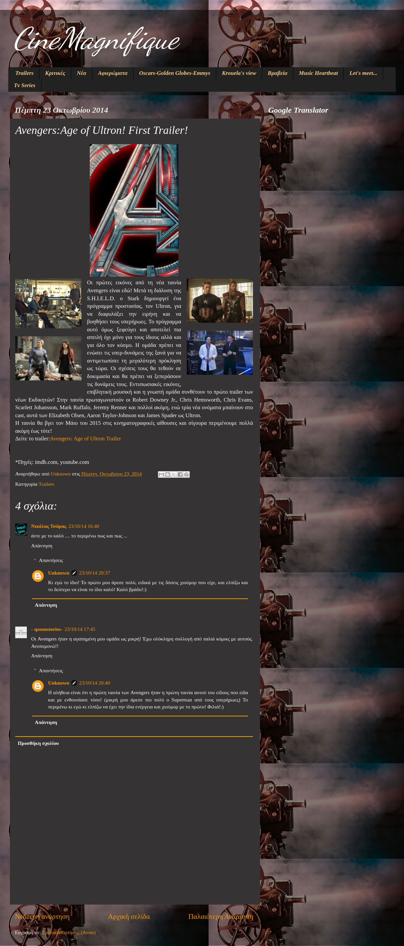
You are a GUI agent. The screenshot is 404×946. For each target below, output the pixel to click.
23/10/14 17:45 (80, 629)
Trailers (24, 73)
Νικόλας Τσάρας (48, 526)
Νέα (81, 73)
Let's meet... (363, 73)
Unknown (58, 573)
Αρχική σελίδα (129, 916)
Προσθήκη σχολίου (38, 743)
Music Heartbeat (318, 73)
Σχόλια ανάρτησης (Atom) (69, 932)
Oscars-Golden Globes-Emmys (174, 73)
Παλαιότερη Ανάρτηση (220, 916)
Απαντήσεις (51, 560)
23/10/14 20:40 (94, 683)
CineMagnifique (95, 38)
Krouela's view (239, 73)
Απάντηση (41, 545)
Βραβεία (277, 73)
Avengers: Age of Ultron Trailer (85, 438)
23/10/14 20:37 (94, 573)
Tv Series (24, 85)
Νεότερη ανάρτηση (42, 916)
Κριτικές (55, 73)
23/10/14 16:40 (83, 526)
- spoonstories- (47, 629)
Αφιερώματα (113, 73)
